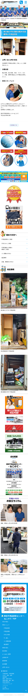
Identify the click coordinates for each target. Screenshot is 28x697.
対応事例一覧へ (14, 125)
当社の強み (5, 621)
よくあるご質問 (6, 654)
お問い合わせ (5, 667)
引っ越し (6, 638)
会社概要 (4, 664)
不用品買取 (7, 631)
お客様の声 (5, 657)
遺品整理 (6, 644)
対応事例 (4, 651)
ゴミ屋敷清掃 (7, 641)
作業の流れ (5, 647)
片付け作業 (7, 634)
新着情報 (4, 660)
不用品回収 (7, 628)
